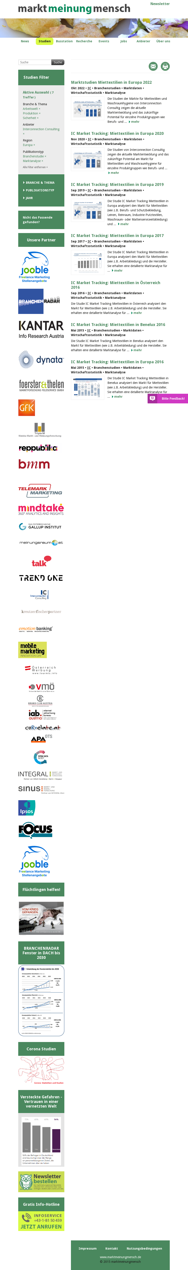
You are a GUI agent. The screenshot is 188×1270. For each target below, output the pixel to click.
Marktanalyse (33, 161)
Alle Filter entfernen (35, 167)
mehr (135, 121)
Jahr (29, 198)
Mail (153, 66)
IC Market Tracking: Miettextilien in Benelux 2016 (118, 324)
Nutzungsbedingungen (144, 1248)
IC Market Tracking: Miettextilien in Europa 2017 (117, 235)
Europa (29, 145)
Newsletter (160, 4)
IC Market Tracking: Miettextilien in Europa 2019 (117, 184)
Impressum (88, 1248)
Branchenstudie (34, 156)
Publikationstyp (40, 190)
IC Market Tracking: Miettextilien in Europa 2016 (117, 362)
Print (165, 66)
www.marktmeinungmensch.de (120, 1257)
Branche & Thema (40, 182)
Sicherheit (31, 118)
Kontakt (111, 1248)
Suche (58, 62)
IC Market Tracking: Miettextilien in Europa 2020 (117, 133)
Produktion (32, 113)
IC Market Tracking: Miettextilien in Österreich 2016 (115, 285)
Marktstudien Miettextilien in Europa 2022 (111, 82)
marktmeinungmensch (74, 9)
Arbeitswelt (31, 108)
